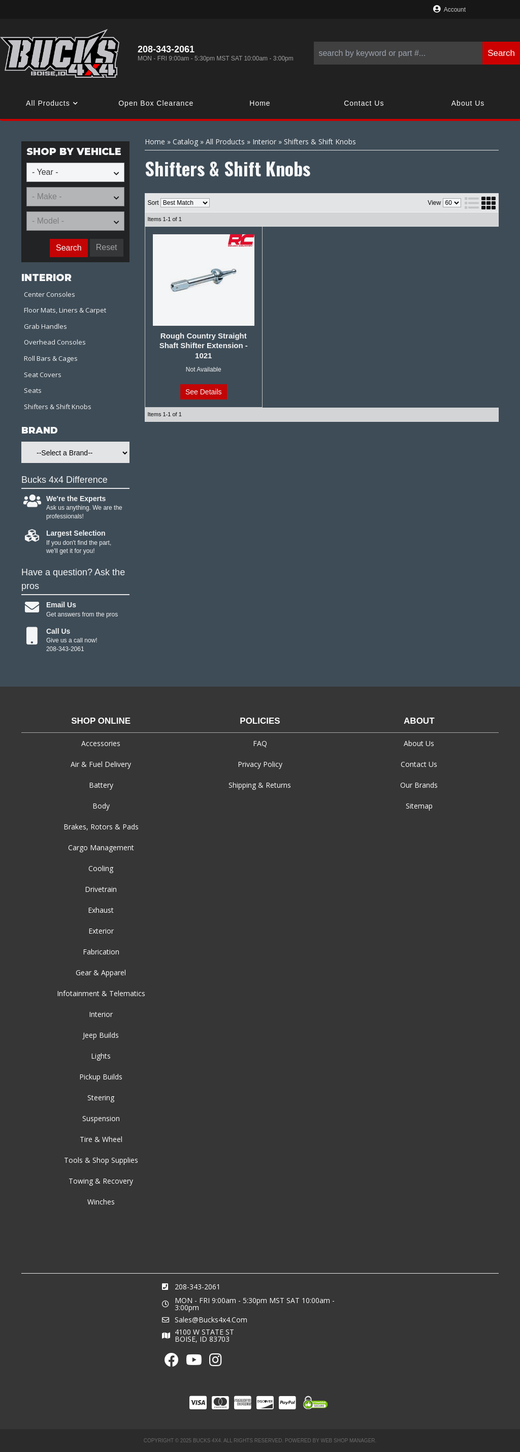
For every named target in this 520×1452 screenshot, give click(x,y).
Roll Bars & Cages (51, 358)
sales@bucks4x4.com (211, 1319)
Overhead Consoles (55, 342)
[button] (417, 53)
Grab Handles (45, 326)
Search (69, 247)
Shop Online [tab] (101, 721)
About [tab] (419, 721)
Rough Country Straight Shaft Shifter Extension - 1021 (203, 345)
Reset (106, 247)
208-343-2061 (197, 1286)
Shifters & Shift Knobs (57, 406)
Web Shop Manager (347, 1440)
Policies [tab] (260, 721)
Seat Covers (42, 374)
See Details (203, 392)
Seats (33, 390)
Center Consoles (49, 294)
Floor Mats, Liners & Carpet (65, 310)
